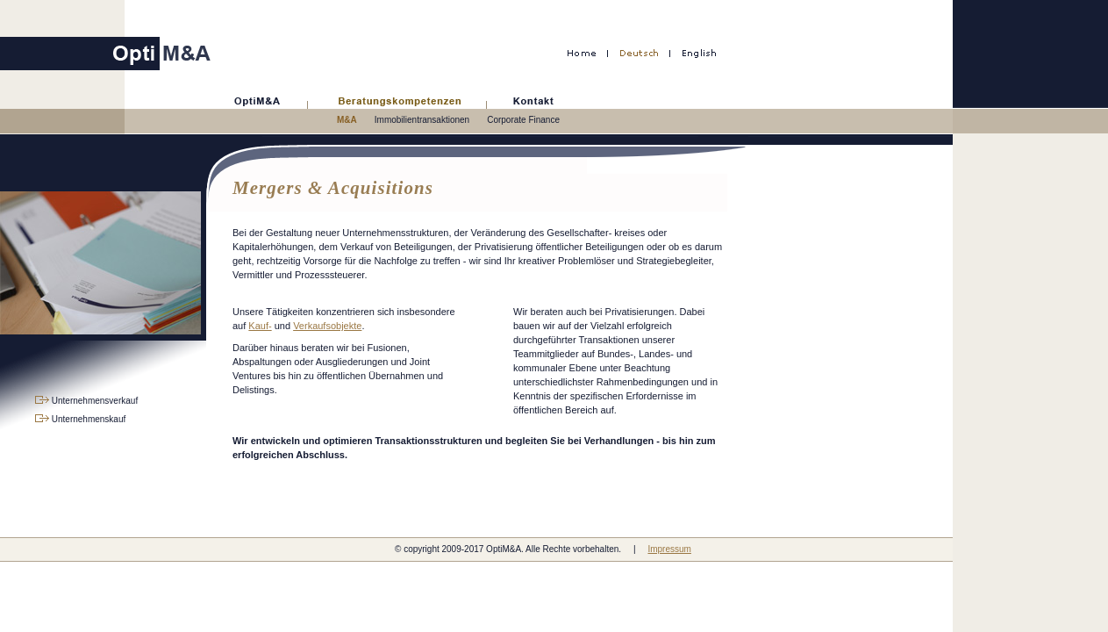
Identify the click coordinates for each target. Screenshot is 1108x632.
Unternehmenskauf (80, 419)
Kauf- (259, 325)
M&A (347, 120)
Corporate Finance (523, 120)
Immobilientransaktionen (422, 120)
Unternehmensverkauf (86, 401)
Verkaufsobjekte (327, 325)
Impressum (668, 549)
